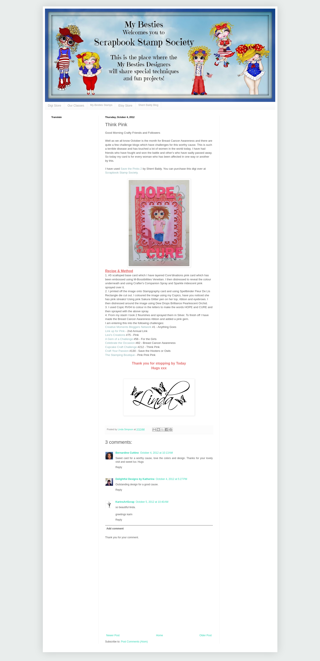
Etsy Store (125, 105)
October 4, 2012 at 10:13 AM (156, 452)
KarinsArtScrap (125, 501)
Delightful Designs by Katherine (135, 479)
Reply (119, 467)
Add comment (115, 528)
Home (159, 635)
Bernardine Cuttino (127, 452)
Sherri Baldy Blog (148, 105)
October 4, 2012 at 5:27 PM (171, 479)
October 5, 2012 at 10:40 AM (152, 501)
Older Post (205, 635)
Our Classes (76, 105)
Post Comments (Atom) (134, 641)
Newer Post (113, 635)
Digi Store (54, 105)
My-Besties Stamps (101, 105)
